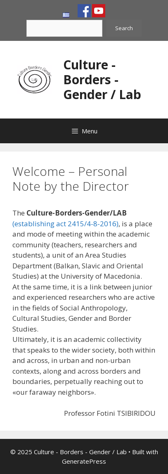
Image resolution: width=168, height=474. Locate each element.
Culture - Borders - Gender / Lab (102, 79)
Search (124, 28)
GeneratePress (84, 461)
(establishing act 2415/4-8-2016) (65, 223)
